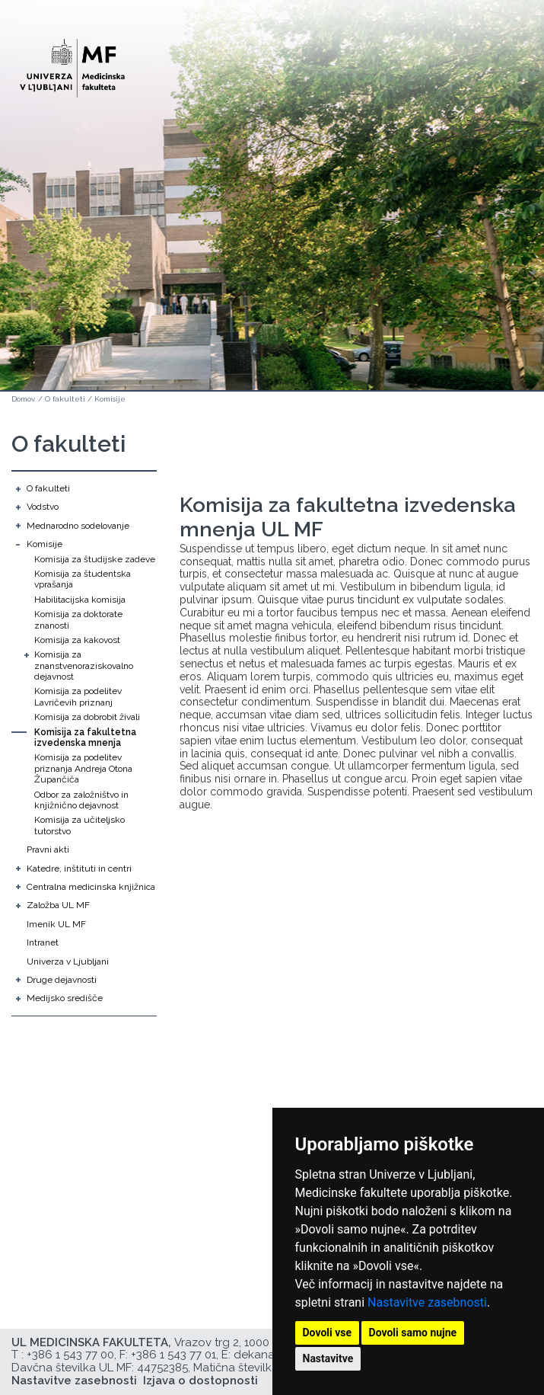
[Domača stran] (72, 61)
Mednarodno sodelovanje (78, 525)
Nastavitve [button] (328, 1358)
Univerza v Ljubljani (68, 961)
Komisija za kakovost (77, 640)
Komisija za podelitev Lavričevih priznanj (78, 696)
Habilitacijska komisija (80, 599)
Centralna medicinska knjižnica (91, 886)
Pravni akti (48, 849)
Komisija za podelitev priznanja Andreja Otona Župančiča (83, 768)
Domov (23, 399)
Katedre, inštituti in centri (79, 868)
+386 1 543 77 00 (70, 1354)
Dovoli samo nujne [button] (413, 1332)
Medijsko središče (65, 998)
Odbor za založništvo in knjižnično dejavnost (81, 800)
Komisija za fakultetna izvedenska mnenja (85, 737)
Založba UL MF (58, 905)
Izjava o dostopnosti (200, 1380)
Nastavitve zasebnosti (427, 1302)
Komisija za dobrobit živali (87, 717)
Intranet (43, 942)
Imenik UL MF (56, 924)
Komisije (110, 399)
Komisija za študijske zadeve (94, 559)
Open (500, 75)
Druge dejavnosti (62, 979)
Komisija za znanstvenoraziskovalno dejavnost (83, 665)
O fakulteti (65, 399)
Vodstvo (43, 506)
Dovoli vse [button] (327, 1332)
